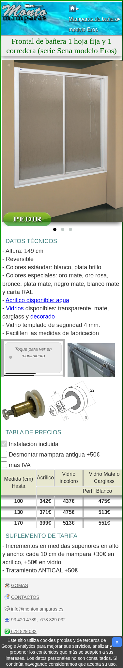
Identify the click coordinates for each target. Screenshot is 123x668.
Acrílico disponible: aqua (37, 300)
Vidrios (15, 308)
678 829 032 (23, 631)
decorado (42, 316)
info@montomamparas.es (37, 609)
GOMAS (19, 585)
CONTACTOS (25, 597)
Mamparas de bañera (93, 19)
